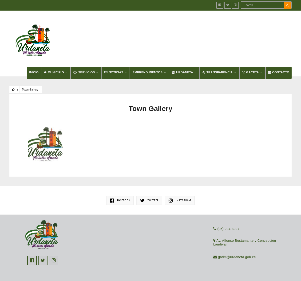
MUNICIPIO (54, 72)
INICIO (34, 72)
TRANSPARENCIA (217, 72)
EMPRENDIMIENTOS (147, 72)
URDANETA (182, 72)
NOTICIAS (113, 72)
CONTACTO (278, 72)
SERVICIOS (84, 72)
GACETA (250, 72)
